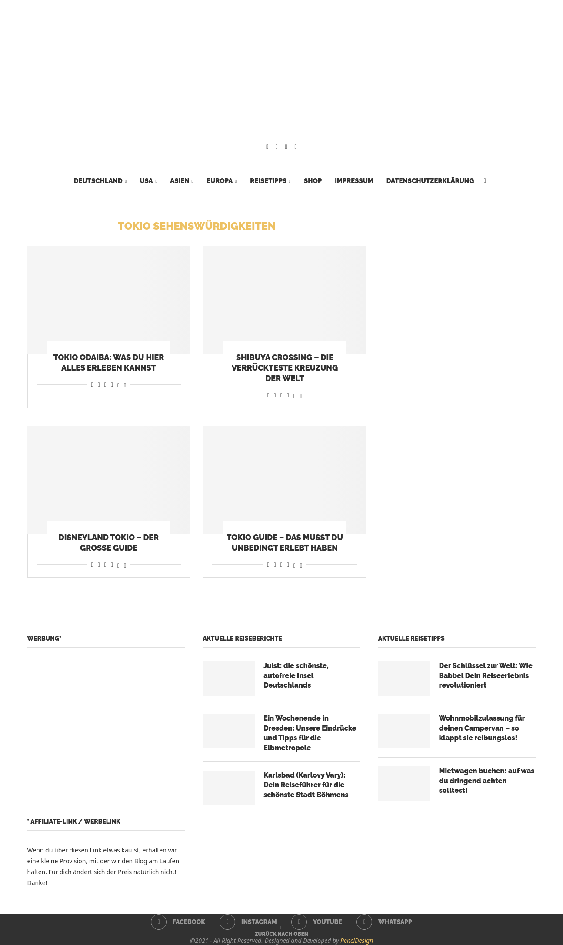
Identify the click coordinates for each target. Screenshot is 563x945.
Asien (179, 181)
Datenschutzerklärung (430, 181)
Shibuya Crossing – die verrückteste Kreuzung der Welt (285, 368)
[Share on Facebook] (92, 384)
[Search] (484, 181)
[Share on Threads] (118, 384)
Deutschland (98, 181)
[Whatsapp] (296, 147)
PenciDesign (356, 940)
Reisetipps (268, 181)
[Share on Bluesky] (125, 384)
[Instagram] (277, 147)
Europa (220, 181)
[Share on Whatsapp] (105, 384)
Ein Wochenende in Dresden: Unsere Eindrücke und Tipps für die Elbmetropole (309, 732)
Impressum (354, 181)
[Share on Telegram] (112, 384)
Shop (313, 181)
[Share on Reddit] (99, 384)
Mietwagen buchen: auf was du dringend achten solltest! (487, 781)
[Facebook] (267, 147)
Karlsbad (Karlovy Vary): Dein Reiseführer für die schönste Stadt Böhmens (305, 785)
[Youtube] (286, 147)
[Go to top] (281, 933)
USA (146, 181)
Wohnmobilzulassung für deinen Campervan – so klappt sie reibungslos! (482, 728)
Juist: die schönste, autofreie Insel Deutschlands (296, 675)
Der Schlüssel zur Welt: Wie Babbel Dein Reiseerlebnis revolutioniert (486, 675)
